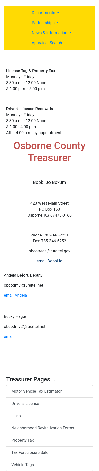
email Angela (15, 295)
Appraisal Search (47, 42)
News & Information (50, 32)
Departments (44, 12)
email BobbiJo (49, 261)
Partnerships (44, 22)
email (9, 336)
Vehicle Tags (22, 464)
